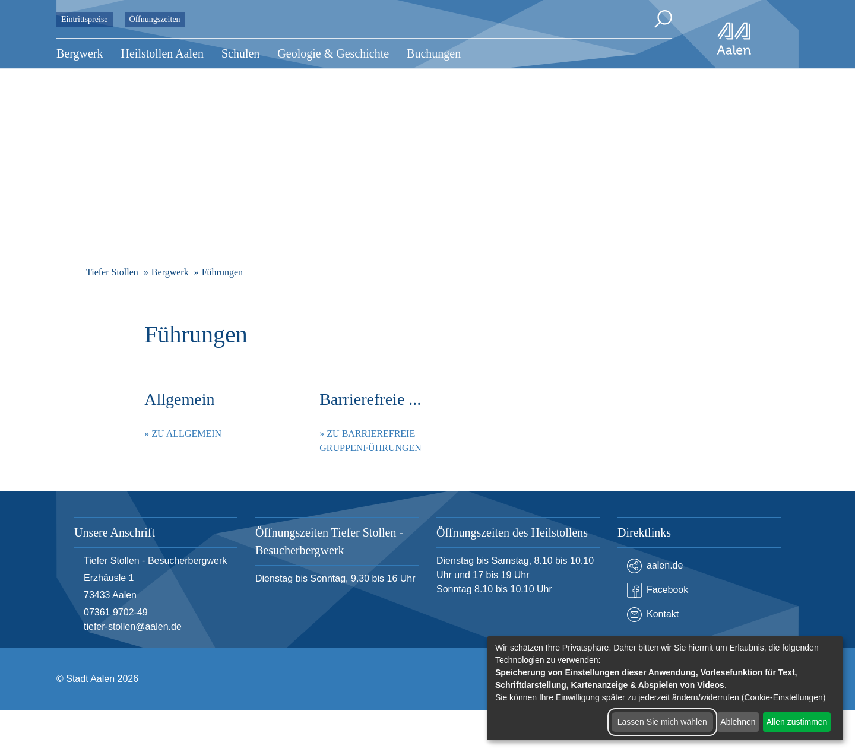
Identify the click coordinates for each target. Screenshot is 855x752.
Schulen (240, 53)
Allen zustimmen (797, 721)
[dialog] (665, 688)
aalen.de (655, 566)
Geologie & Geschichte (333, 53)
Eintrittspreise (84, 19)
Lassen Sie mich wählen (662, 721)
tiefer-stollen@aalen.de (133, 626)
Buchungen (434, 53)
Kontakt (653, 614)
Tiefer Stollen (112, 272)
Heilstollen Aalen (162, 53)
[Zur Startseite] (734, 38)
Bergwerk (79, 53)
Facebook (657, 590)
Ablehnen (737, 721)
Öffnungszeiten (154, 19)
